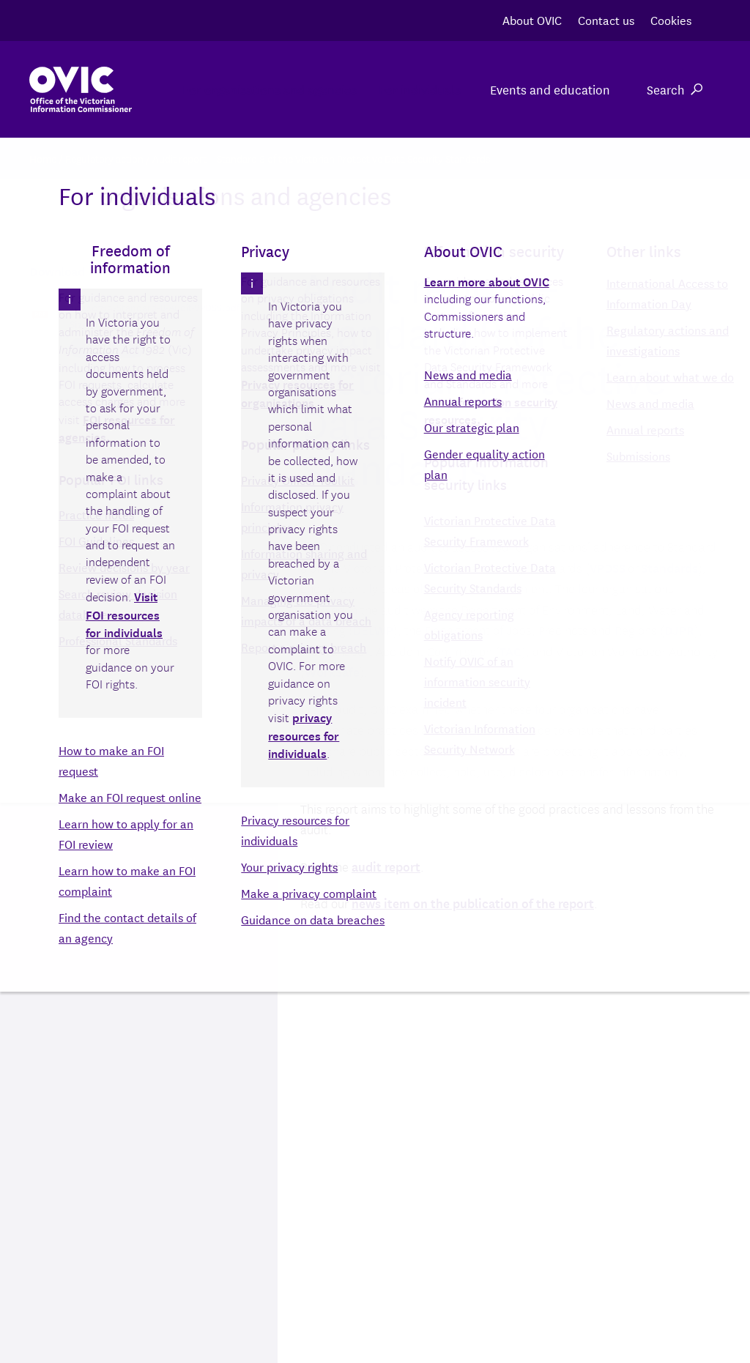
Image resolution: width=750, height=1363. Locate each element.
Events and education (550, 89)
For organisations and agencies (247, 89)
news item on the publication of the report (473, 903)
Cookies (670, 19)
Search (674, 89)
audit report (386, 866)
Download (107, 347)
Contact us (606, 19)
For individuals (412, 89)
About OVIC (532, 19)
